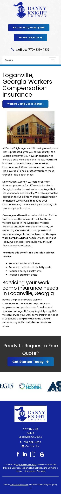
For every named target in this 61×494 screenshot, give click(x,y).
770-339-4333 (32, 442)
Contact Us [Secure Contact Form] (30, 446)
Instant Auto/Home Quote (29, 27)
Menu (9, 60)
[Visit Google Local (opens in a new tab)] (33, 454)
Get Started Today (30, 361)
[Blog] (42, 454)
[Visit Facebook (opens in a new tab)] (18, 454)
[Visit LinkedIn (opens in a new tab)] (25, 454)
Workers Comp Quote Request (25, 103)
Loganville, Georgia (26, 464)
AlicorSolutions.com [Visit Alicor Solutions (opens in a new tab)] (19, 484)
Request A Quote (30, 37)
